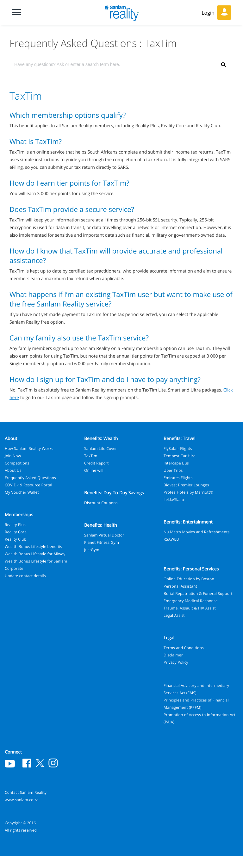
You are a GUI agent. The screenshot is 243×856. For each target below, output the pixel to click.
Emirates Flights (178, 477)
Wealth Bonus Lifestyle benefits (33, 546)
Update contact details (25, 575)
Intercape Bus (176, 463)
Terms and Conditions (184, 647)
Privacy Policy (176, 662)
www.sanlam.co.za (22, 799)
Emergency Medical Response (191, 600)
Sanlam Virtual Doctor (104, 535)
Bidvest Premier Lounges (186, 485)
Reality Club (15, 539)
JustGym (91, 549)
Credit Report (96, 463)
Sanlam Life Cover (100, 448)
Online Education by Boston (189, 579)
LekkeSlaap (174, 499)
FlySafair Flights (178, 448)
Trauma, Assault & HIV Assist (190, 608)
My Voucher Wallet (22, 492)
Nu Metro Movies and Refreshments (196, 532)
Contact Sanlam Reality (26, 792)
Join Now (13, 455)
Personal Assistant (180, 586)
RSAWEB (171, 539)
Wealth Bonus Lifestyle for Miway (35, 553)
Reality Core (16, 532)
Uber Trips (173, 470)
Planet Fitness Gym (101, 542)
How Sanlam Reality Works (29, 448)
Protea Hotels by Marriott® (188, 492)
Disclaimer (173, 655)
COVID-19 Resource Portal (28, 485)
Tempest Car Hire (180, 455)
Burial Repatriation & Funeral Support (198, 593)
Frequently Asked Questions (30, 477)
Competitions (17, 463)
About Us (13, 470)
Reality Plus (15, 524)
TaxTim (90, 455)
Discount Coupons (101, 502)
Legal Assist (174, 615)
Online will (93, 470)
